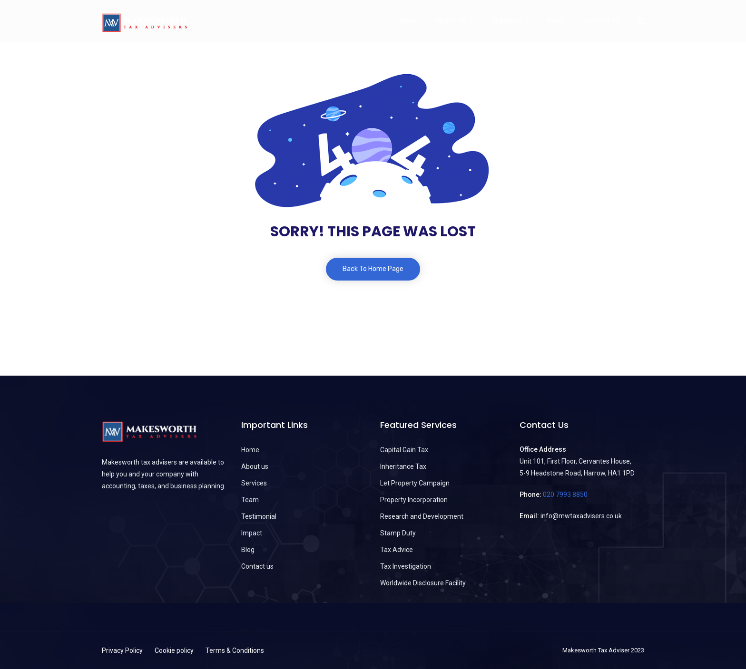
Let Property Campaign (415, 483)
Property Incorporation (414, 500)
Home (409, 20)
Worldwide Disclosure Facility (423, 583)
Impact (251, 533)
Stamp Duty (398, 533)
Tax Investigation (405, 566)
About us (254, 466)
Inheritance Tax (403, 466)
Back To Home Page (373, 269)
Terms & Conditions (235, 650)
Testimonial (258, 516)
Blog (555, 20)
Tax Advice (396, 549)
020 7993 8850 (565, 494)
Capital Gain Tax (404, 450)
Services (506, 20)
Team (250, 500)
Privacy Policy (122, 650)
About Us (451, 20)
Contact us (600, 20)
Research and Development (421, 516)
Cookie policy (174, 650)
